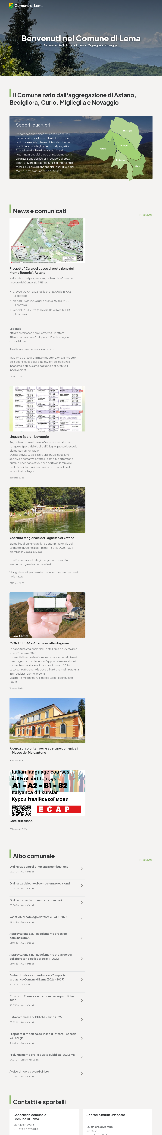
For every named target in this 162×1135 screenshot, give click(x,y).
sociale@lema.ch (20, 1090)
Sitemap (83, 1124)
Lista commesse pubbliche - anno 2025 (35, 659)
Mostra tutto (146, 215)
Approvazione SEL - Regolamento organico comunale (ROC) (38, 620)
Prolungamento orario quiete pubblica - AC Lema (38, 682)
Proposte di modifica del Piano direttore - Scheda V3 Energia (111, 661)
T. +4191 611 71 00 (23, 749)
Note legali (71, 1124)
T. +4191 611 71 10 (19, 1086)
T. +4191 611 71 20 (93, 1048)
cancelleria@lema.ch (26, 753)
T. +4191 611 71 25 (23, 826)
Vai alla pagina (25, 788)
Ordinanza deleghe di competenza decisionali (113, 584)
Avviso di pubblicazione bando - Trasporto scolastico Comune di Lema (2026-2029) (37, 641)
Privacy (60, 1124)
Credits (93, 1124)
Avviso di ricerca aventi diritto (103, 680)
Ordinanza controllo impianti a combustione (38, 584)
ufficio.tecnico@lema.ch (28, 830)
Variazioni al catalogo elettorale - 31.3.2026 (112, 601)
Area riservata (106, 1124)
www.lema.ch (21, 757)
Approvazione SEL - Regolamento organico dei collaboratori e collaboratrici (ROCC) (114, 620)
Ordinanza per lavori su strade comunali (35, 601)
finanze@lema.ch (94, 1052)
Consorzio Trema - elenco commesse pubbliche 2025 (108, 641)
